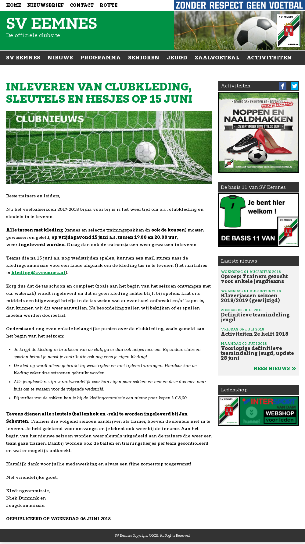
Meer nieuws (274, 368)
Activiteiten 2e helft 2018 (258, 332)
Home (13, 5)
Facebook (282, 86)
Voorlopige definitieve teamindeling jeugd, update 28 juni (258, 351)
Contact (82, 5)
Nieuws (60, 57)
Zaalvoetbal (217, 57)
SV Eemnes (23, 57)
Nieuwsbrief (45, 5)
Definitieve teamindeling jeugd (258, 315)
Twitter (294, 86)
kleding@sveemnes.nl (38, 272)
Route (108, 5)
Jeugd (177, 57)
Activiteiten (269, 57)
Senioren (144, 57)
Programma (100, 57)
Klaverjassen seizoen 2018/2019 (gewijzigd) (258, 295)
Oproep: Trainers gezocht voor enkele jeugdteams (258, 276)
